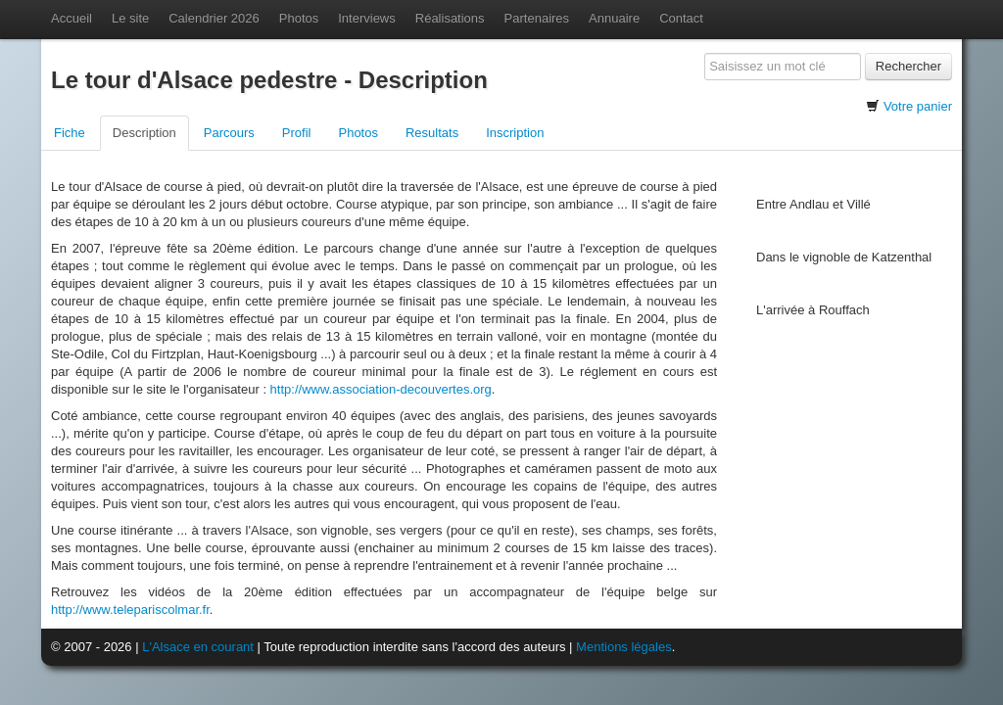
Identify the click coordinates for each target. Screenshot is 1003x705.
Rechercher (908, 66)
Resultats (432, 132)
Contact (681, 18)
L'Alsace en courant (198, 646)
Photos (298, 18)
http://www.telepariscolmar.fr (130, 609)
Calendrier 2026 (214, 18)
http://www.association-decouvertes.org (381, 389)
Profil (296, 132)
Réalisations (450, 18)
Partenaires (536, 18)
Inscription (515, 132)
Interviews (367, 18)
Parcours (229, 132)
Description (144, 132)
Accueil (71, 18)
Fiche (69, 132)
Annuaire (614, 18)
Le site (130, 18)
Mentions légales (624, 646)
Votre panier (918, 106)
